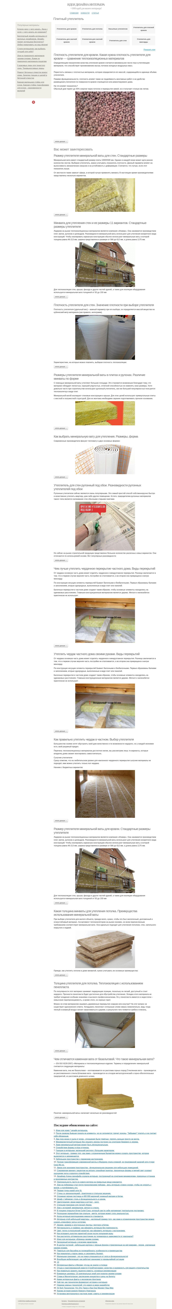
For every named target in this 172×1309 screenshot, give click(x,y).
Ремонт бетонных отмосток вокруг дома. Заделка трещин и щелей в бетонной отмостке (32, 75)
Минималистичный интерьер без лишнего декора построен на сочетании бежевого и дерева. (97, 1142)
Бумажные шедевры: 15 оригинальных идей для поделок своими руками (89, 1274)
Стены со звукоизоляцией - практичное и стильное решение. (84, 1193)
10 (58, 1262)
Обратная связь (109, 1301)
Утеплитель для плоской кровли (143, 28)
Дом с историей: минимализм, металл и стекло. (78, 1208)
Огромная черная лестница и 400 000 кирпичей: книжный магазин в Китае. (90, 1196)
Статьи (95, 12)
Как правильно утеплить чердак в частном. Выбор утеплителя (94, 739)
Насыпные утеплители (117, 29)
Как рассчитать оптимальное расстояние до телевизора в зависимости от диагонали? (95, 1236)
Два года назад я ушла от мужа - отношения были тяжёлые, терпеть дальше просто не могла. (98, 1139)
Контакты (64, 1301)
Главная (74, 12)
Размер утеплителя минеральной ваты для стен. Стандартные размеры (100, 155)
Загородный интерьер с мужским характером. (77, 1242)
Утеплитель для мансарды (143, 40)
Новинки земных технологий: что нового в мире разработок (83, 1285)
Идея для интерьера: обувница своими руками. (78, 1239)
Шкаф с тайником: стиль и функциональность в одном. (81, 1199)
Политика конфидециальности (70, 1303)
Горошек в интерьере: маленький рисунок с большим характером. (85, 1150)
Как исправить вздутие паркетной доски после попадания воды (85, 1234)
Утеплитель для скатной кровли (66, 40)
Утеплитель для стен (118, 41)
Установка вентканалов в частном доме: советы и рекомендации (86, 1294)
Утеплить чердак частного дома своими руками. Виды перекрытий (97, 654)
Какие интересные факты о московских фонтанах (79, 1279)
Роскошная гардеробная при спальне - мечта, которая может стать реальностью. (93, 1213)
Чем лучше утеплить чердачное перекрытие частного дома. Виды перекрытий (104, 568)
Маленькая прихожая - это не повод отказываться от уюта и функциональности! (92, 1256)
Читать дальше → (61, 141)
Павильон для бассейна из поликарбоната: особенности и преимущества (89, 1251)
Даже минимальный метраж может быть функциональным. (82, 1145)
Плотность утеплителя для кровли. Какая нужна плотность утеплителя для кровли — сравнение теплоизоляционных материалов (102, 56)
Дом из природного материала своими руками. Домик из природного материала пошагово (32, 58)
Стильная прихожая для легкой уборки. (74, 1205)
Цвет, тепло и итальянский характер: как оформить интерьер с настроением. (91, 1231)
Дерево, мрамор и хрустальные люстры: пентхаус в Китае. (83, 1225)
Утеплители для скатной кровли (92, 40)
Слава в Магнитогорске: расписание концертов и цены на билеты (86, 1276)
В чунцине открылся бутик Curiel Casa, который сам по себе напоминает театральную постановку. (100, 1211)
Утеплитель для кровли (66, 29)
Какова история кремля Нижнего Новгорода (76, 1291)
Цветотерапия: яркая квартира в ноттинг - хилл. (78, 1202)
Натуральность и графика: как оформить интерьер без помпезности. (87, 1228)
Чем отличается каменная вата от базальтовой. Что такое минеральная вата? (104, 1059)
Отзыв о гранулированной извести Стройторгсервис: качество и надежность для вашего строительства (103, 1268)
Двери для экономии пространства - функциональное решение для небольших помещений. (98, 1168)
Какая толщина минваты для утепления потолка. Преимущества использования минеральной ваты (95, 913)
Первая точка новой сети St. (69, 1191)
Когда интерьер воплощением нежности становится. (80, 1216)
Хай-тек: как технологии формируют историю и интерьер (82, 1282)
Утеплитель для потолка (92, 29)
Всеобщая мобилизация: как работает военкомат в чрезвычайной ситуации (90, 1259)
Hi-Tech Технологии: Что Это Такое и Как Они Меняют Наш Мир (85, 1288)
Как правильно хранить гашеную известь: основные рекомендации (86, 1271)
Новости (85, 12)
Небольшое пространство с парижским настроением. (79, 1159)
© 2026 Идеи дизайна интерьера (27, 1301)
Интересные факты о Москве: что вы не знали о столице (82, 1265)
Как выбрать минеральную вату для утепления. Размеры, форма (96, 436)
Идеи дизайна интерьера (86, 4)
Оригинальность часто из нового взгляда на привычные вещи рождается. (89, 1182)
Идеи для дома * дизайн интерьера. (72, 1130)
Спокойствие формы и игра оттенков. (72, 1148)
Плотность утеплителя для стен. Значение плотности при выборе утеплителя (104, 305)
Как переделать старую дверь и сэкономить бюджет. (80, 1254)
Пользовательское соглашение (76, 1301)
